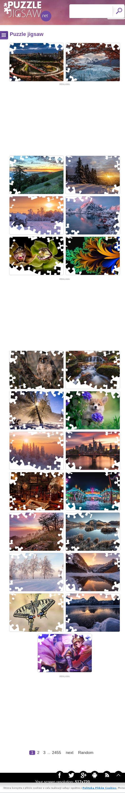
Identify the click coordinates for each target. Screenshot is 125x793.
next (69, 752)
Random (85, 752)
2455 (56, 752)
